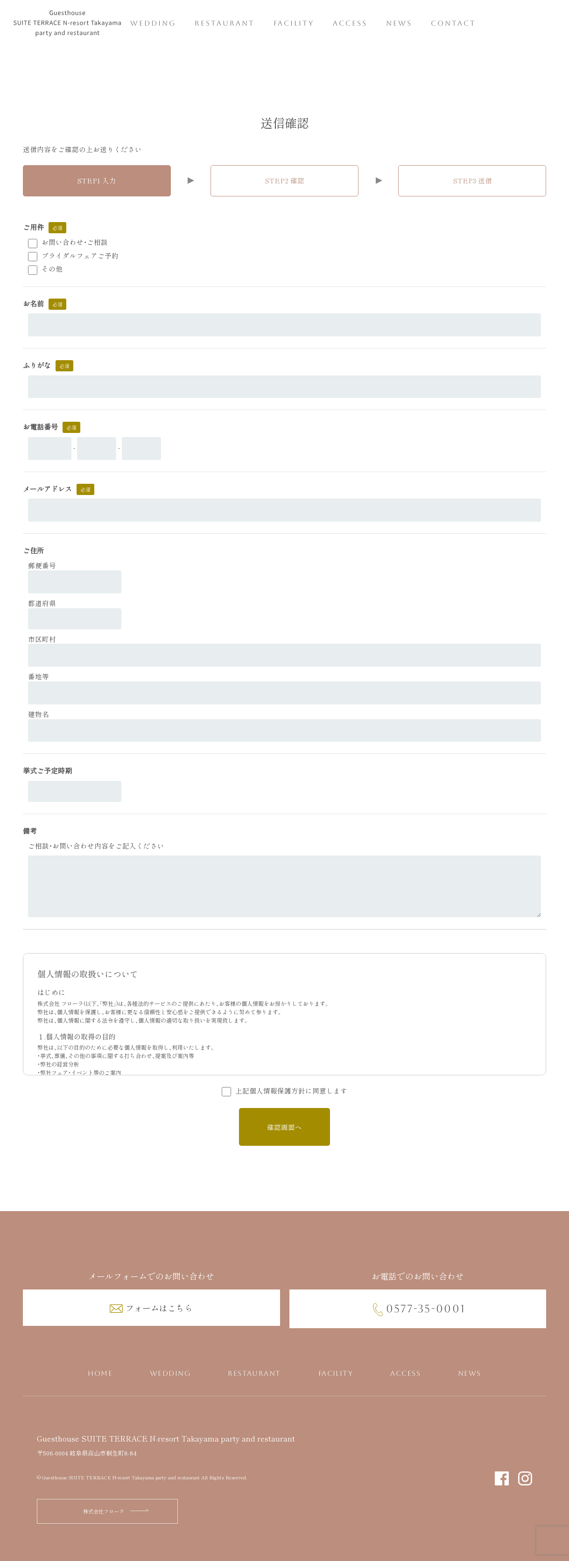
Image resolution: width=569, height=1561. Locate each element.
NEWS (399, 24)
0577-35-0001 (426, 1309)
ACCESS (350, 24)
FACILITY (294, 24)
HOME (100, 1373)
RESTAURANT (225, 24)
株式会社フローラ (103, 1511)
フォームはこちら (159, 1308)
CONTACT (453, 24)
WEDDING (153, 24)
